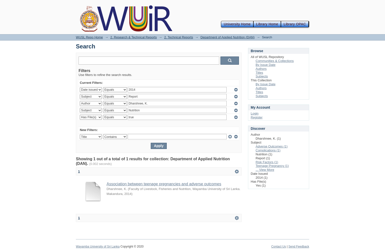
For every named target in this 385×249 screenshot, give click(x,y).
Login (255, 113)
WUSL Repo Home (89, 37)
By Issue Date (265, 65)
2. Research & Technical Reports (133, 37)
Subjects (262, 76)
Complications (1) (268, 150)
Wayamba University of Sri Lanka (98, 246)
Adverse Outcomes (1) (272, 146)
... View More (265, 170)
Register (256, 117)
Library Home (267, 24)
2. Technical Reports (178, 37)
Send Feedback (298, 246)
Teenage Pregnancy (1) (272, 166)
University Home (237, 24)
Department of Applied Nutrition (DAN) (227, 37)
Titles (259, 72)
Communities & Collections (275, 61)
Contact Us (278, 246)
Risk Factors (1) (267, 162)
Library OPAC (295, 24)
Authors (261, 69)
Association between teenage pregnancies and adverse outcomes (164, 184)
